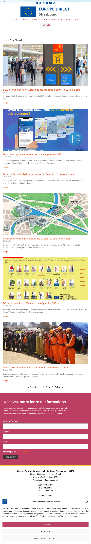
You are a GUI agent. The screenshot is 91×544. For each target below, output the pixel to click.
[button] (87, 502)
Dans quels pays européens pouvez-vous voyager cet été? (32, 154)
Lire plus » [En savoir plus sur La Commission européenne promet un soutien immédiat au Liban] (7, 381)
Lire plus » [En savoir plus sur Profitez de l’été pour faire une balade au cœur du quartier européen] (7, 252)
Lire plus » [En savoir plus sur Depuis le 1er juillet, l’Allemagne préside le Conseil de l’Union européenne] (7, 187)
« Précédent (33, 387)
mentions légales (24, 452)
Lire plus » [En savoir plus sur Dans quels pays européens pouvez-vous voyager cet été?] (7, 167)
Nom (5, 442)
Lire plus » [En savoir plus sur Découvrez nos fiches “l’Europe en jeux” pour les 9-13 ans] (7, 316)
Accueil (6, 40)
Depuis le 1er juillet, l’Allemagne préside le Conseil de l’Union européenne (39, 174)
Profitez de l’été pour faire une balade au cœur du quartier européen (37, 239)
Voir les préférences (45, 538)
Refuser (45, 531)
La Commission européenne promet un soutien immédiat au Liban (35, 367)
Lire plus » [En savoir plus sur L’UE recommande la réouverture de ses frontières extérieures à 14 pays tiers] (7, 103)
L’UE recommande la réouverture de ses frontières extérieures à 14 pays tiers (41, 90)
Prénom (6, 432)
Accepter (45, 525)
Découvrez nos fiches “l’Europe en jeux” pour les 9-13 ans (31, 303)
